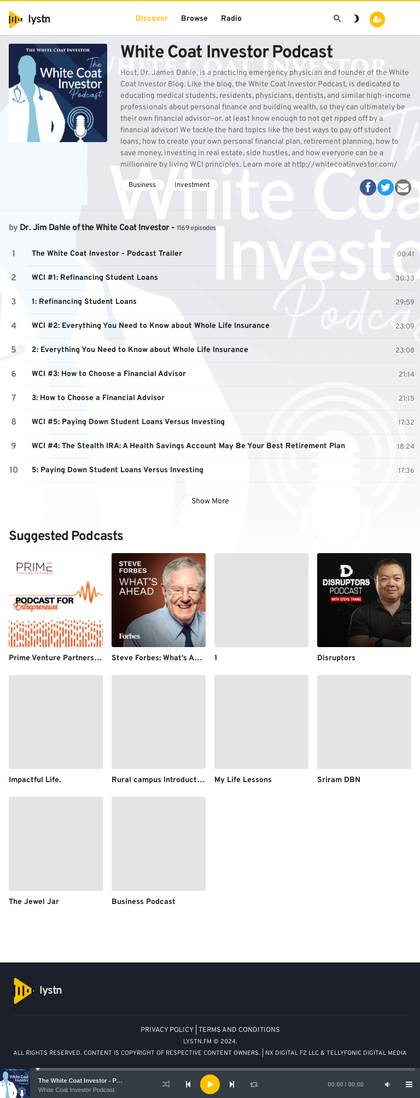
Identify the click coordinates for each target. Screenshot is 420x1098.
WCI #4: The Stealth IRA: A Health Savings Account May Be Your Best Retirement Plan (188, 446)
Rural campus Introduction (160, 780)
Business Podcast (144, 902)
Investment (192, 185)
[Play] (210, 1084)
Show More (210, 501)
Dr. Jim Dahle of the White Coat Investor (94, 227)
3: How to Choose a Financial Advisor (98, 398)
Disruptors (336, 658)
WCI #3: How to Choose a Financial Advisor (109, 374)
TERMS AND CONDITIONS (239, 1030)
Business (142, 185)
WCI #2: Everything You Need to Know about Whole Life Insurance (151, 326)
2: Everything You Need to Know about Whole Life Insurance (140, 350)
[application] (210, 1084)
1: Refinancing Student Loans (84, 302)
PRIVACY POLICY (167, 1030)
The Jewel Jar (34, 902)
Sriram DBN (338, 780)
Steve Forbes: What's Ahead (162, 658)
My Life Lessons (243, 780)
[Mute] (387, 1084)
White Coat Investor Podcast (76, 1090)
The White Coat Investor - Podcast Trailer (97, 1080)
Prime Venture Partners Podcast (67, 658)
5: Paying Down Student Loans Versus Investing (117, 470)
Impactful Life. (35, 780)
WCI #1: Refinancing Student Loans (95, 278)
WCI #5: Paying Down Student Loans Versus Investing (128, 422)
